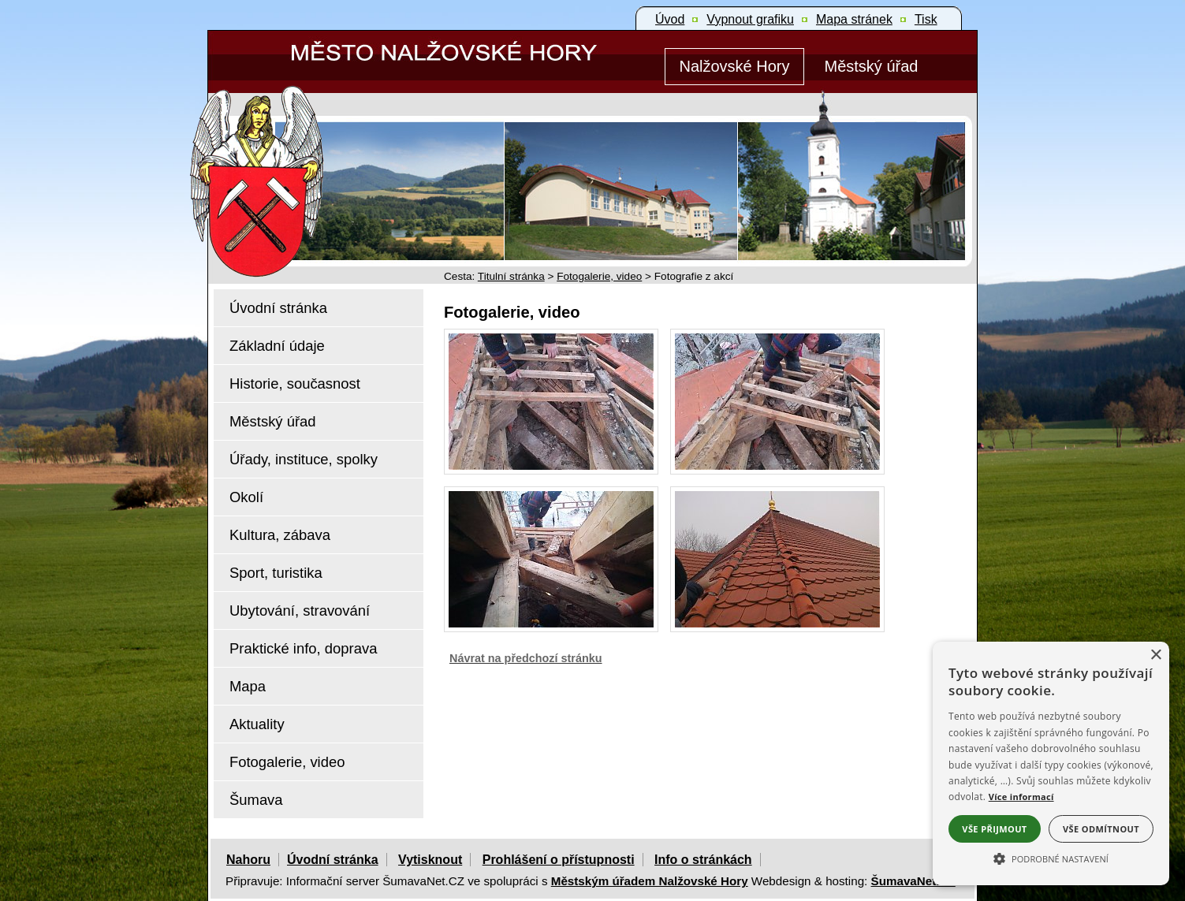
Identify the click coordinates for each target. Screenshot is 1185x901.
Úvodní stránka (332, 859)
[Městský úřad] (871, 66)
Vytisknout (430, 859)
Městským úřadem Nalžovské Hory (649, 881)
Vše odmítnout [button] (1101, 829)
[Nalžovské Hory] (734, 66)
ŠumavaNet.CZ (913, 881)
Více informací (1021, 796)
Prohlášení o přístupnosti (559, 859)
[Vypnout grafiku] (750, 19)
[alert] (1051, 763)
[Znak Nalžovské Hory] (302, 159)
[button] (1050, 858)
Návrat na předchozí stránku (525, 658)
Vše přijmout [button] (994, 829)
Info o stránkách (703, 859)
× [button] (1155, 655)
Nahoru (248, 859)
